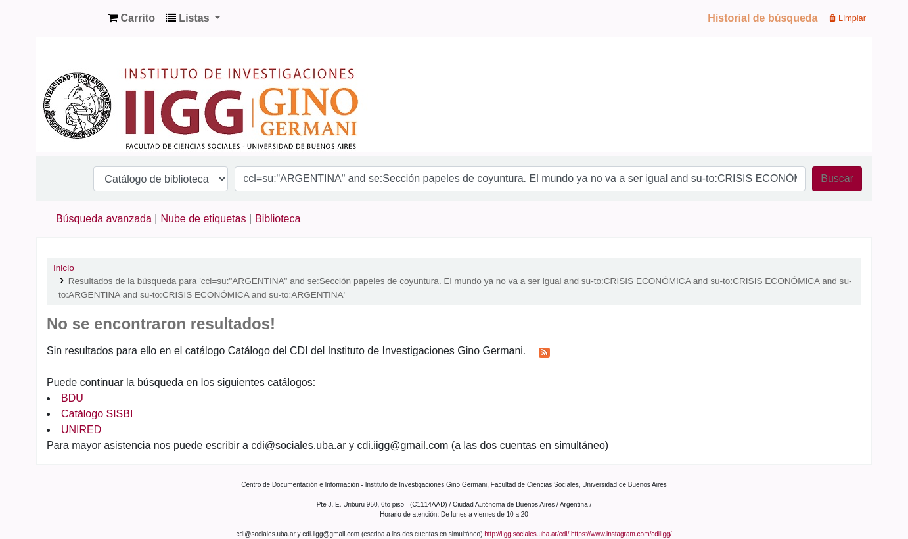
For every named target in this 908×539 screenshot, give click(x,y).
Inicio (63, 268)
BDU (72, 398)
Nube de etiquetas (203, 218)
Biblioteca (277, 218)
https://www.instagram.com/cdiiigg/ (621, 534)
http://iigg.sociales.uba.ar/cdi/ (526, 534)
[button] (131, 18)
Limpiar (847, 18)
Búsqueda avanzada (104, 218)
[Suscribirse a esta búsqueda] (544, 351)
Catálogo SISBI (97, 413)
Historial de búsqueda (762, 18)
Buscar (837, 178)
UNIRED (81, 429)
